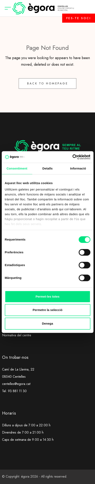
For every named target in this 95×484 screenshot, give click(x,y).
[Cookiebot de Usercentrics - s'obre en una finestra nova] (72, 157)
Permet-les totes (47, 296)
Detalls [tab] (47, 168)
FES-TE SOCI (78, 18)
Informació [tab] (78, 168)
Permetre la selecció (47, 310)
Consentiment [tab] (17, 168)
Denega (47, 323)
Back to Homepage (47, 83)
